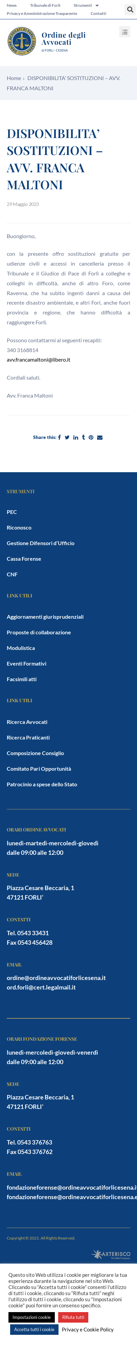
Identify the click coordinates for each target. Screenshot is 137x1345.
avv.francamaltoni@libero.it (38, 359)
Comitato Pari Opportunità (39, 768)
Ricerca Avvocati (27, 721)
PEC (12, 511)
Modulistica (21, 648)
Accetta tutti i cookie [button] (34, 1329)
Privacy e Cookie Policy (88, 1329)
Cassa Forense (24, 558)
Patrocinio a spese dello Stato (42, 784)
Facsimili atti (22, 679)
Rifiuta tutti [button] (73, 1317)
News (12, 5)
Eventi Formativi (26, 663)
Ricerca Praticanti (28, 737)
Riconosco (19, 527)
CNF (12, 574)
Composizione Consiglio (35, 753)
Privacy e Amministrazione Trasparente (42, 13)
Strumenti (86, 5)
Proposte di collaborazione (39, 632)
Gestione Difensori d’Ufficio (40, 543)
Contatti (98, 13)
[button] (130, 9)
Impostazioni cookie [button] (32, 1317)
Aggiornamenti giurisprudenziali (45, 616)
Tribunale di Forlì (45, 5)
